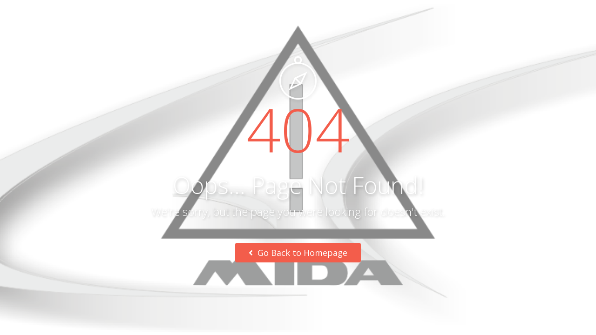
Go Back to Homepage (298, 252)
